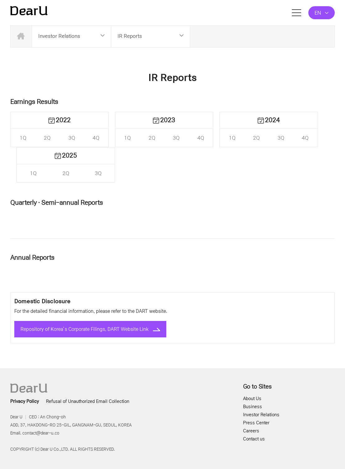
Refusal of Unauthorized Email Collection (87, 401)
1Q (23, 138)
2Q (47, 138)
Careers (251, 430)
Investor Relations (261, 414)
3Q (71, 138)
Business (252, 406)
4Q (96, 138)
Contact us (254, 438)
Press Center (256, 422)
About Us (252, 398)
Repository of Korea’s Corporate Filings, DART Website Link (90, 329)
